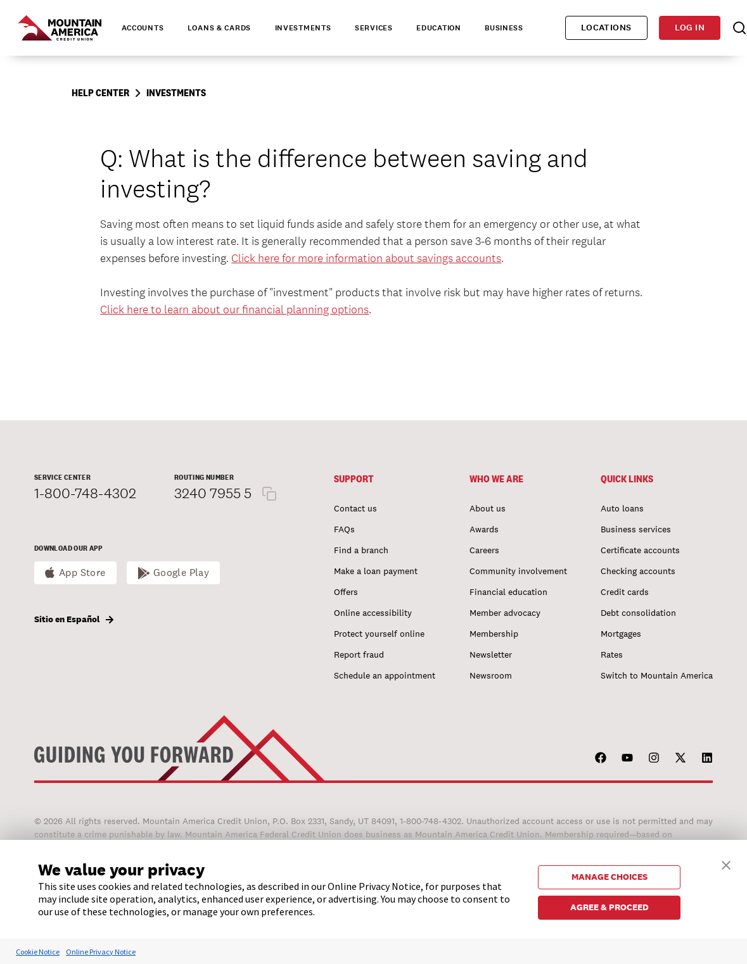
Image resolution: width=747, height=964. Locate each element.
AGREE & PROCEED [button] (609, 907)
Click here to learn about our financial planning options (234, 309)
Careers (484, 550)
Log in (690, 28)
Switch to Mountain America (657, 675)
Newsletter (490, 654)
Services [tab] (374, 28)
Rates (612, 654)
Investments (176, 92)
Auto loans (622, 508)
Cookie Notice (38, 951)
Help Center (100, 92)
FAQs (344, 529)
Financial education (508, 592)
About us (487, 508)
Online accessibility (373, 612)
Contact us (355, 508)
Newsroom (490, 675)
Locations (606, 28)
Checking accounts (638, 571)
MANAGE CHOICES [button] (609, 876)
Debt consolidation (638, 612)
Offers (346, 592)
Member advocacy (504, 612)
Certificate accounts (640, 550)
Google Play (181, 572)
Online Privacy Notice (101, 951)
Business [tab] (504, 28)
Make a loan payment (376, 571)
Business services (636, 529)
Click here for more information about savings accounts (366, 258)
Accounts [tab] (143, 28)
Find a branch (361, 550)
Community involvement (518, 571)
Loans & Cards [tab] (219, 28)
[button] (726, 863)
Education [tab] (438, 28)
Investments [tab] (303, 28)
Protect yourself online (379, 633)
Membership (493, 633)
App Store (82, 572)
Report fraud (359, 654)
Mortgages (621, 633)
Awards (484, 529)
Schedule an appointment (384, 675)
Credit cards (625, 592)
